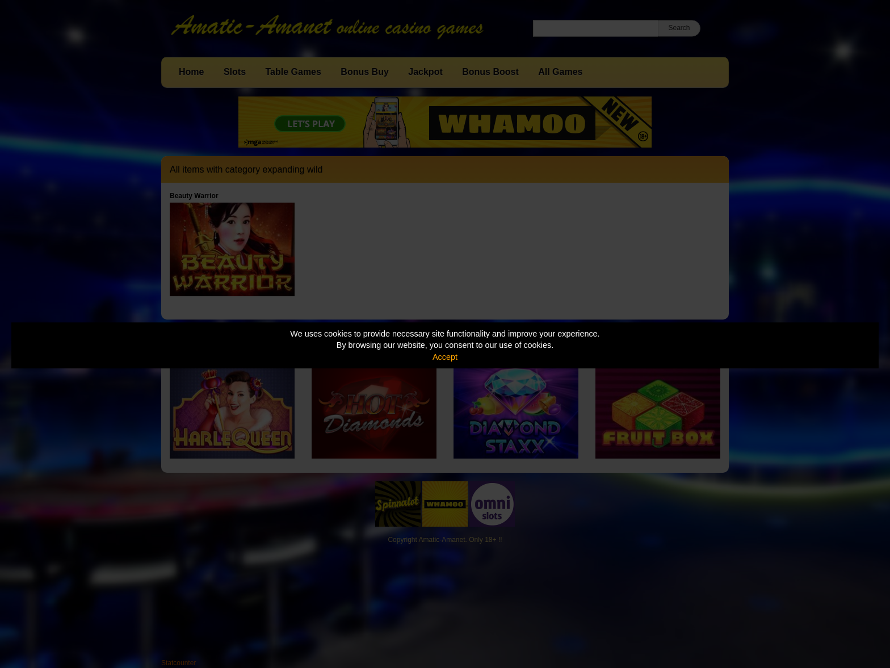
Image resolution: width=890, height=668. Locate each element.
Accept (445, 357)
